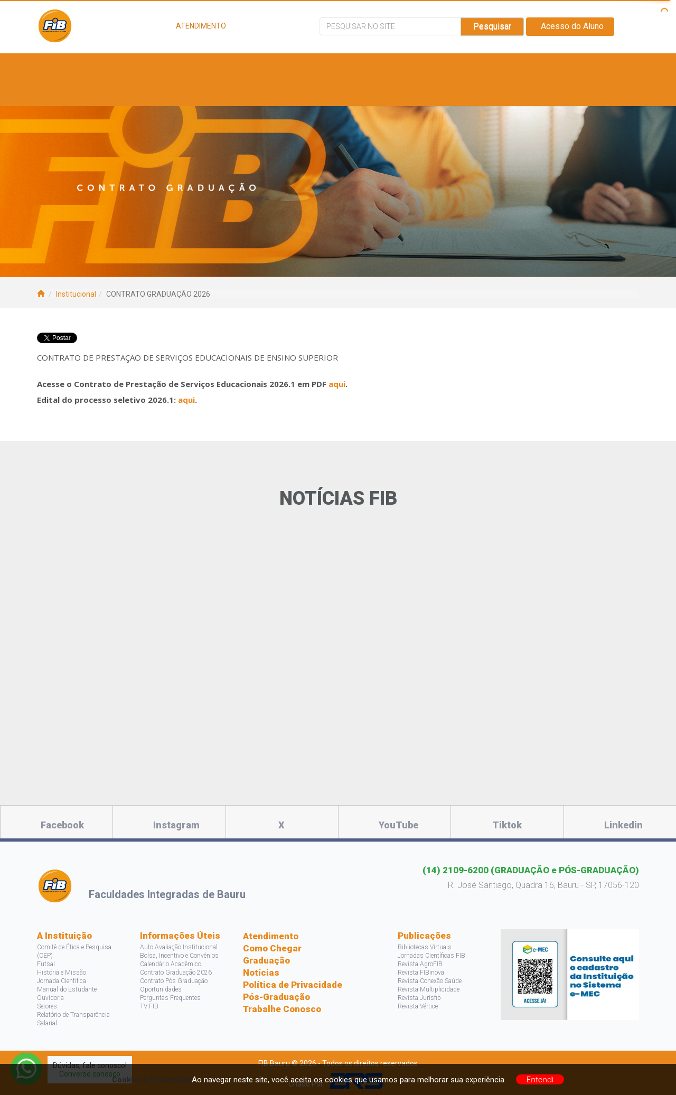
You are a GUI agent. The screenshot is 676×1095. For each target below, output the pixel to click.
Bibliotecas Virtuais (425, 947)
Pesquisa (449, 66)
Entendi (540, 1079)
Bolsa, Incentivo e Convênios (179, 955)
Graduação (266, 960)
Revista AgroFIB (420, 964)
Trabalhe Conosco (282, 1009)
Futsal (46, 964)
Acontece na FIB (91, 93)
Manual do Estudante (67, 989)
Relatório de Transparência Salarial (73, 1019)
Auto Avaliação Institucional (179, 947)
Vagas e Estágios (259, 66)
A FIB (65, 66)
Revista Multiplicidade (428, 989)
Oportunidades (161, 989)
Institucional (76, 294)
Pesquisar (492, 26)
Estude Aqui (122, 66)
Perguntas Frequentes (170, 998)
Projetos (512, 66)
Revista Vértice (418, 1006)
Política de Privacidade (292, 984)
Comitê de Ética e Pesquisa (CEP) (74, 951)
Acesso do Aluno (570, 26)
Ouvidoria (50, 998)
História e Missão (61, 972)
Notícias (261, 972)
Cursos (186, 66)
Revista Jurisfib (419, 998)
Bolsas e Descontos (362, 66)
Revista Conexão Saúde (430, 981)
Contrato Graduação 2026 (176, 972)
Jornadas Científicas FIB (431, 955)
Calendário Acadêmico (170, 964)
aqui (336, 384)
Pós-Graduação (276, 997)
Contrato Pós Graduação (174, 981)
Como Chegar (272, 948)
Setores (47, 1006)
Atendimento (270, 936)
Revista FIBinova (421, 972)
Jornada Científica (61, 981)
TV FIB (149, 1006)
